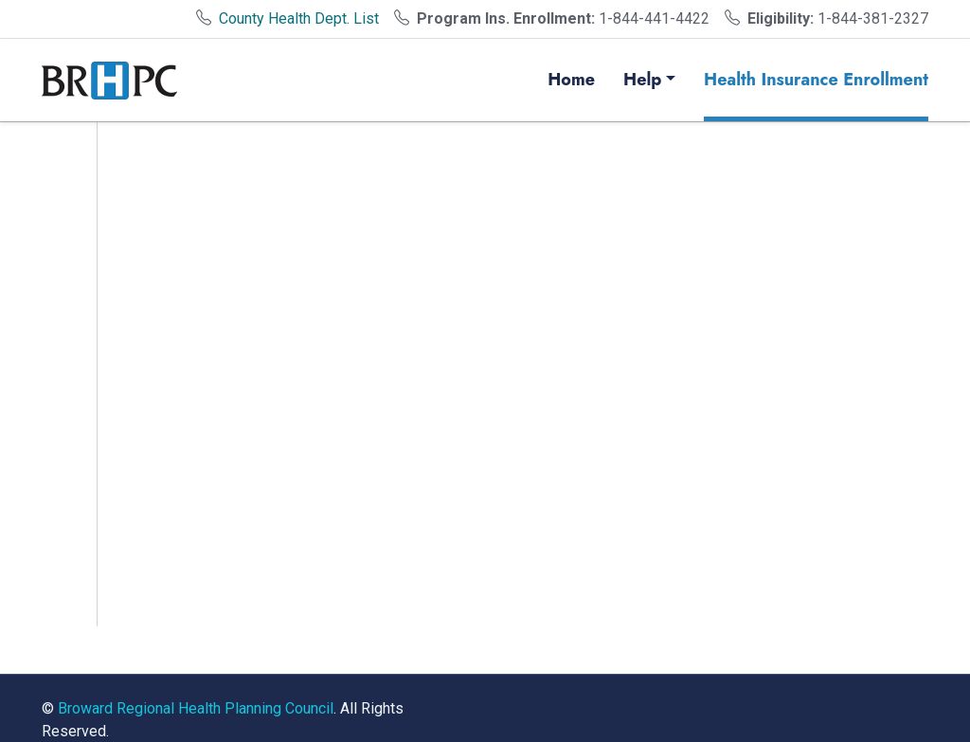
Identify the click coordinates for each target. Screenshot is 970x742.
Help (642, 79)
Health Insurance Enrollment (816, 79)
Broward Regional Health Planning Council (195, 708)
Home (571, 79)
